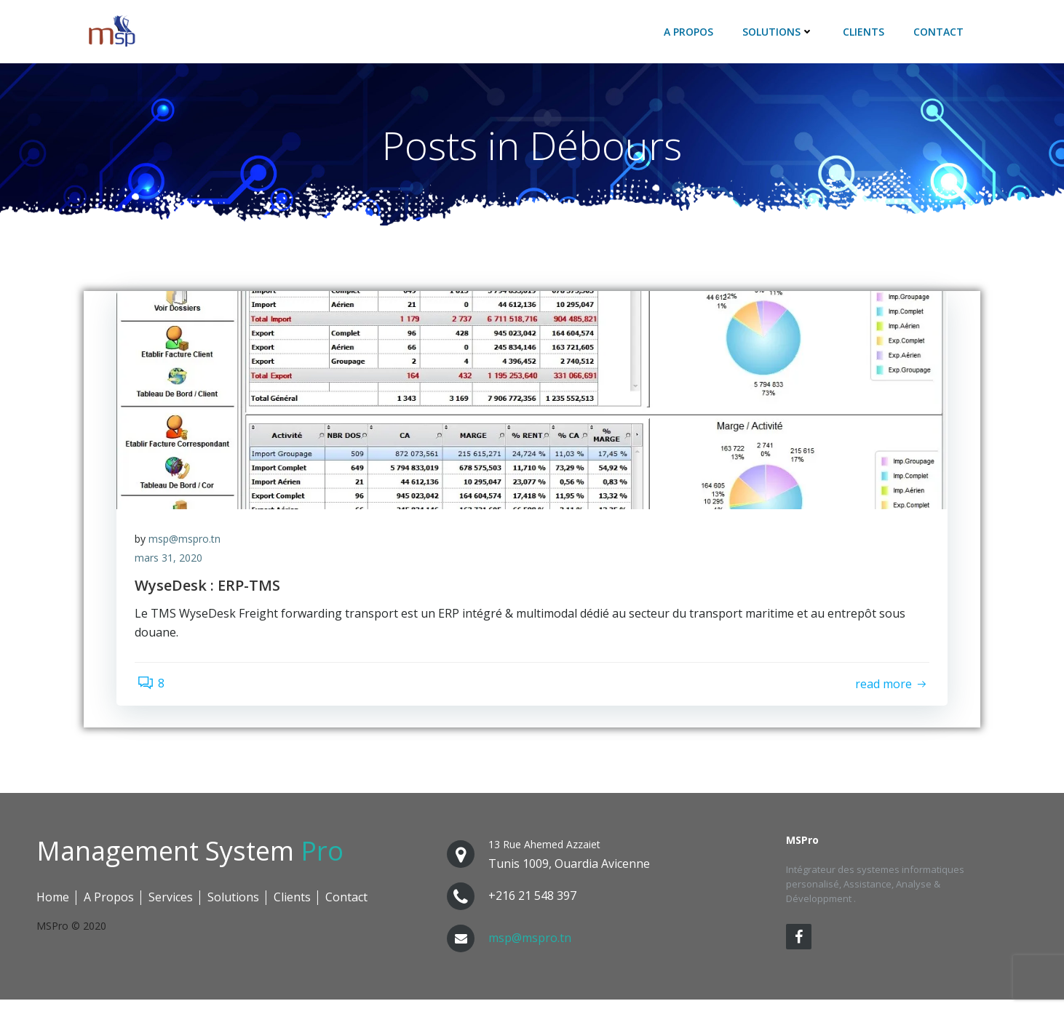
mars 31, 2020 (172, 565)
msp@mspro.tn (188, 546)
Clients (865, 33)
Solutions (780, 33)
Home (52, 906)
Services (170, 906)
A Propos (690, 33)
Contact (941, 33)
